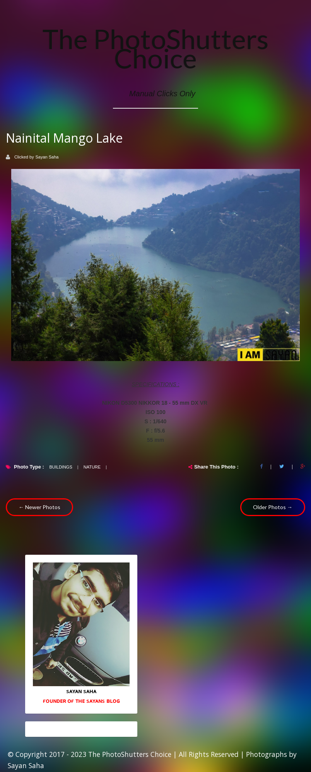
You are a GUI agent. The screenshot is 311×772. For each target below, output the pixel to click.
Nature (92, 467)
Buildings (60, 467)
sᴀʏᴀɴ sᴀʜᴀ (81, 691)
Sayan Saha (47, 157)
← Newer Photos (39, 507)
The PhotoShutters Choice (155, 48)
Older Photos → (272, 507)
